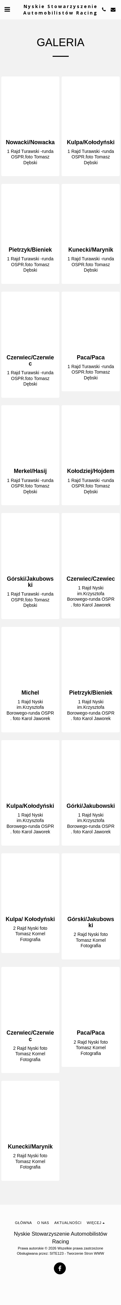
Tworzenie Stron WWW (85, 1253)
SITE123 (57, 1253)
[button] (7, 9)
